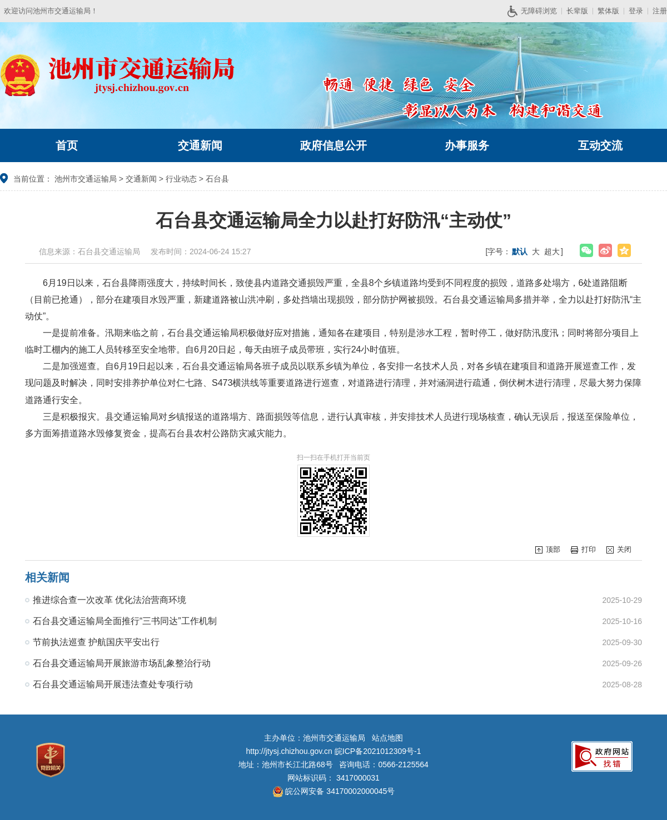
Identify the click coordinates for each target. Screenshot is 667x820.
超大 (552, 251)
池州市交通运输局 (85, 178)
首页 (67, 145)
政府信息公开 (333, 145)
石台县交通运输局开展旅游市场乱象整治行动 (122, 663)
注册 (660, 11)
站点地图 (387, 737)
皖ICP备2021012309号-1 (378, 751)
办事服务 (467, 145)
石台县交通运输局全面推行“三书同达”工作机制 (125, 621)
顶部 (553, 549)
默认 (519, 251)
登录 (636, 11)
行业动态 (181, 178)
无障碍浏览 (536, 11)
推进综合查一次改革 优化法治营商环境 (109, 600)
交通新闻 (200, 145)
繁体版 (608, 11)
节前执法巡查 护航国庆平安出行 (96, 642)
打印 (588, 549)
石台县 (217, 178)
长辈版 (577, 11)
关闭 (624, 549)
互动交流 (600, 145)
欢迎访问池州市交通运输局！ (51, 11)
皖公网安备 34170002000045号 (333, 791)
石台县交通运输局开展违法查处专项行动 (113, 684)
